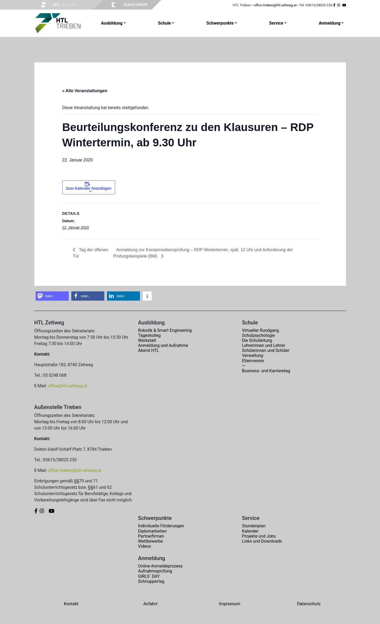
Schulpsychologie (258, 335)
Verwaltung (252, 355)
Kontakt (71, 603)
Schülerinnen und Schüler (265, 350)
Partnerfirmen (151, 536)
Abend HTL (148, 350)
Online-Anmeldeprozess (160, 566)
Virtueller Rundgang (260, 330)
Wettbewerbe (150, 541)
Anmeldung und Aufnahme (163, 345)
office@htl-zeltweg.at (67, 385)
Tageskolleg (149, 335)
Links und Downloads (262, 541)
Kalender (250, 531)
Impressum (229, 603)
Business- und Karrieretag (266, 370)
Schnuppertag (151, 581)
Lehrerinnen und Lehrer (263, 345)
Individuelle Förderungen (161, 525)
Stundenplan (253, 525)
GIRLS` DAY (149, 576)
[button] (52, 296)
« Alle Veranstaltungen (84, 91)
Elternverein (253, 360)
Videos (144, 546)
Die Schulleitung (257, 340)
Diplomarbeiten (152, 531)
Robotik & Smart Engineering (165, 330)
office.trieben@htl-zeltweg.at (275, 5)
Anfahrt (150, 603)
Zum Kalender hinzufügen (88, 188)
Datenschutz (309, 603)
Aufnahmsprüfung (155, 571)
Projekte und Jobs (259, 536)
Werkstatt (147, 340)
